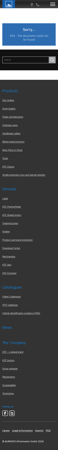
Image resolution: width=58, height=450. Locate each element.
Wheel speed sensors (13, 141)
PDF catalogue (10, 305)
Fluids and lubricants (12, 117)
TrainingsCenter (10, 223)
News (7, 328)
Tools (5, 158)
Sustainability (9, 385)
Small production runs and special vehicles (23, 175)
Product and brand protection (17, 240)
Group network (10, 368)
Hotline (6, 231)
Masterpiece (8, 377)
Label (5, 198)
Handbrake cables (11, 133)
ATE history (8, 360)
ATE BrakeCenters (11, 215)
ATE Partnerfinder (11, 207)
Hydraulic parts (10, 125)
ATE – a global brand (12, 352)
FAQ (48, 430)
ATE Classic (8, 166)
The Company (14, 343)
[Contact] (37, 4)
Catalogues (12, 287)
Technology (8, 393)
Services (9, 189)
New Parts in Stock (12, 150)
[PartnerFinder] (32, 4)
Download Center (11, 248)
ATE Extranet (9, 273)
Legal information (22, 430)
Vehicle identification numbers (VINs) (21, 313)
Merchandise (8, 256)
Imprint (39, 430)
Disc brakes (8, 100)
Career (6, 430)
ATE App (6, 265)
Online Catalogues (11, 296)
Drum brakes (8, 108)
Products (10, 91)
